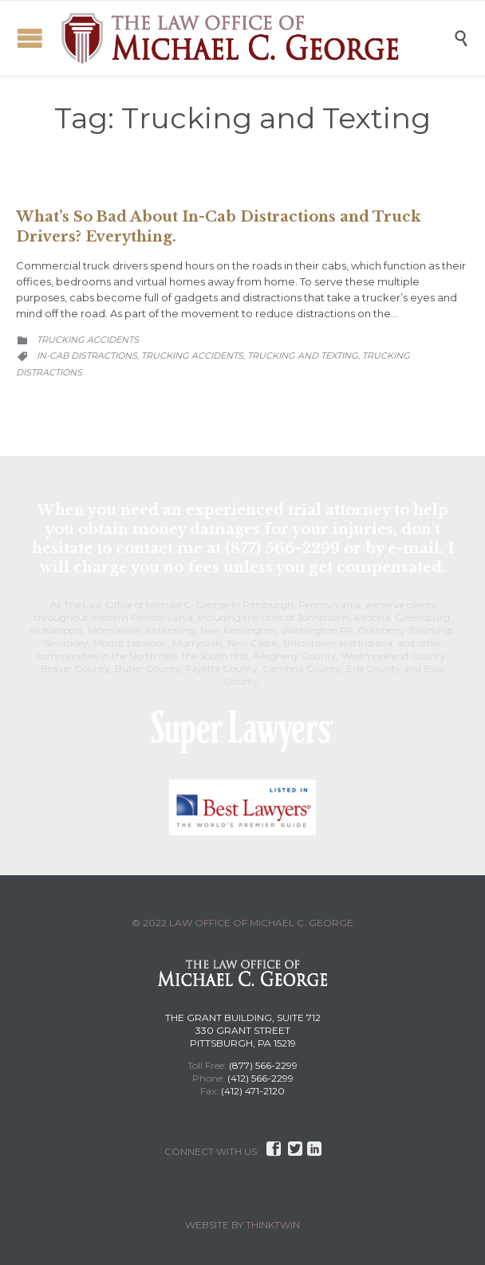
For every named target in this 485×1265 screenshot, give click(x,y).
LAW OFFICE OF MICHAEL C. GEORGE (261, 923)
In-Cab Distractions (87, 355)
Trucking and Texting (302, 355)
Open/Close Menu (30, 38)
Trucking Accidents (88, 339)
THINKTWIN (273, 1225)
